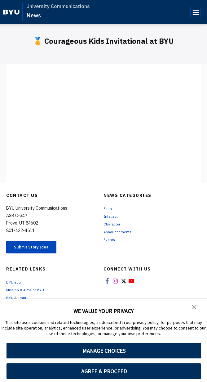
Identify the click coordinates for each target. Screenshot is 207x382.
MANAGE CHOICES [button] (104, 350)
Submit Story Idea (38, 248)
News (33, 15)
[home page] (11, 12)
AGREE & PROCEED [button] (104, 371)
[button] (194, 308)
